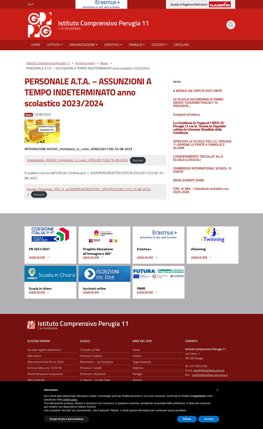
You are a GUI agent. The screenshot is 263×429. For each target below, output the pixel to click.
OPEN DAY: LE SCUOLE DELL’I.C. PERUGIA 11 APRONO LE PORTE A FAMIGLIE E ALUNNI (202, 144)
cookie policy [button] (70, 399)
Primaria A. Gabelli (91, 368)
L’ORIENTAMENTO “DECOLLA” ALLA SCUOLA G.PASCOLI (198, 158)
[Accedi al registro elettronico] (200, 4)
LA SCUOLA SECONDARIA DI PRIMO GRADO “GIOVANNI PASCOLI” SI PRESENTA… (198, 102)
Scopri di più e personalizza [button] (66, 418)
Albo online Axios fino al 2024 (45, 362)
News (28, 114)
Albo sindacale (36, 380)
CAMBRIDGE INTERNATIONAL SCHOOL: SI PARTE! (202, 170)
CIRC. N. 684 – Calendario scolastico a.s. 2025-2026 (201, 190)
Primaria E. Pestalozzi (93, 374)
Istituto (53, 44)
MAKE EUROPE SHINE (188, 180)
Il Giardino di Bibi (90, 350)
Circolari (181, 44)
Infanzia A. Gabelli (91, 356)
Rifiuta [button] (187, 418)
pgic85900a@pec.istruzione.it (210, 375)
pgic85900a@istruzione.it (208, 371)
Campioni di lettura (186, 114)
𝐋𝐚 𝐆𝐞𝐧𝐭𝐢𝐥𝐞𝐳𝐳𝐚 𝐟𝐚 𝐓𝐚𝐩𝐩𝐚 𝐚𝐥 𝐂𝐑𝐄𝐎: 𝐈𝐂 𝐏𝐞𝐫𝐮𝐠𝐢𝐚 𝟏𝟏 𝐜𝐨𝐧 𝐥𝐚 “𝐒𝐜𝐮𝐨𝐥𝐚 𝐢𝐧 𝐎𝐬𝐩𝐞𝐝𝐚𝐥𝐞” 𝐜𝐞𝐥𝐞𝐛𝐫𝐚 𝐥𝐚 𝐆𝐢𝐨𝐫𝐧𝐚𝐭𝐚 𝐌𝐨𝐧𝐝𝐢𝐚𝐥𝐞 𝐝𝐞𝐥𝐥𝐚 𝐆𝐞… (200, 127)
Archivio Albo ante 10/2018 (44, 368)
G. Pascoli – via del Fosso (95, 380)
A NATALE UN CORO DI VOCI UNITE (197, 90)
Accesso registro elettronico (44, 350)
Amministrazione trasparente (45, 374)
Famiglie (135, 44)
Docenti (158, 44)
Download (137, 160)
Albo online (34, 356)
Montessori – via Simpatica (96, 362)
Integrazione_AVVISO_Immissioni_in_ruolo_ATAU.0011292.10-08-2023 (77, 160)
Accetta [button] (208, 418)
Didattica (111, 44)
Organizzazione (82, 44)
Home (35, 44)
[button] (217, 390)
